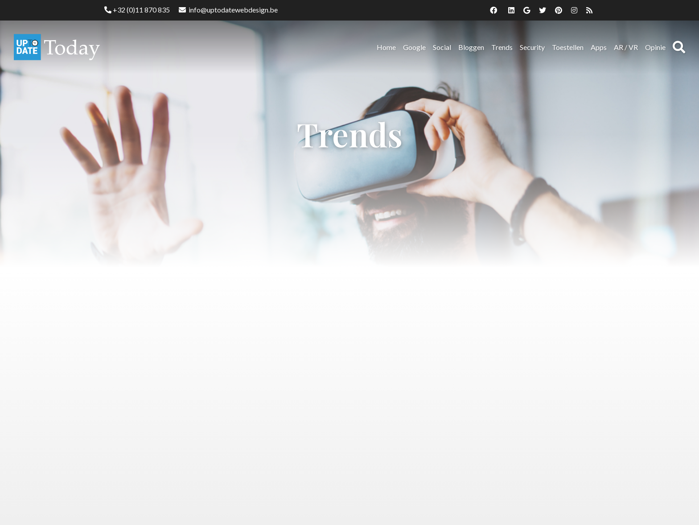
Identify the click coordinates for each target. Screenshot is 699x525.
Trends (502, 47)
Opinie (655, 47)
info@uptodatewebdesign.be (228, 9)
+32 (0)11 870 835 (137, 9)
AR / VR (626, 47)
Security (532, 47)
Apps (599, 47)
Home (386, 47)
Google (414, 47)
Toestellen (568, 47)
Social (442, 47)
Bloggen (471, 47)
